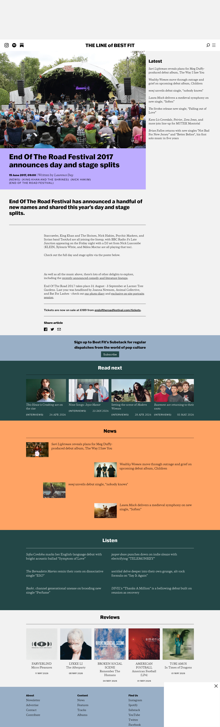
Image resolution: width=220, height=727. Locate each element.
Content (82, 695)
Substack (134, 710)
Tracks (81, 710)
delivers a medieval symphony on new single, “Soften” (179, 100)
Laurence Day (63, 175)
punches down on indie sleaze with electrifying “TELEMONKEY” (144, 556)
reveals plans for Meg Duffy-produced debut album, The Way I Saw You (177, 71)
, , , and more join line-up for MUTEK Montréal (176, 122)
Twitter (133, 720)
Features (82, 705)
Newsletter (33, 700)
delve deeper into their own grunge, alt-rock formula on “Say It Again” (148, 573)
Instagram (135, 700)
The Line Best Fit (110, 45)
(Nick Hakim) (81, 179)
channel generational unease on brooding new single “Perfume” (63, 590)
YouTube (134, 715)
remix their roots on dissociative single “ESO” (64, 573)
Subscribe (110, 354)
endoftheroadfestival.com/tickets (118, 310)
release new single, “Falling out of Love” (177, 111)
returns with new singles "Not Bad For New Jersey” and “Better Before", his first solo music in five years (179, 134)
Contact (31, 710)
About (30, 695)
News (14, 179)
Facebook (135, 725)
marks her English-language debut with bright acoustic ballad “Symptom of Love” (64, 556)
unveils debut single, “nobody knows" (176, 91)
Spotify (133, 705)
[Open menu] (214, 45)
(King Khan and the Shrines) (45, 179)
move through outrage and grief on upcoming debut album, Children (176, 82)
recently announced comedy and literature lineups (95, 278)
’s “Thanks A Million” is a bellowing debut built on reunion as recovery (151, 590)
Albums (82, 715)
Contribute (33, 715)
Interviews (34, 414)
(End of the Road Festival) (31, 183)
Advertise (32, 705)
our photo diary (95, 294)
